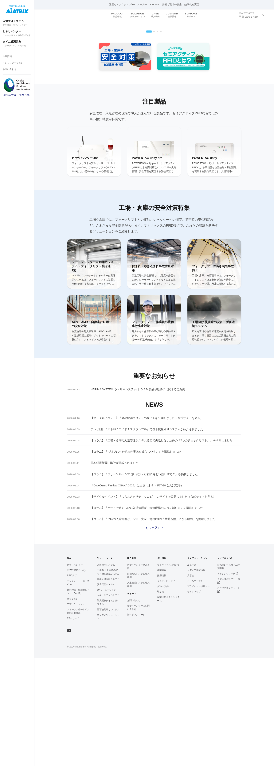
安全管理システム (106, 692)
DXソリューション (106, 698)
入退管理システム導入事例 (138, 692)
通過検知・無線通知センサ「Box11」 (78, 700)
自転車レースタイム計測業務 (228, 675)
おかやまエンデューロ (228, 698)
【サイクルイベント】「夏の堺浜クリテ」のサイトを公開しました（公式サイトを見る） (147, 526)
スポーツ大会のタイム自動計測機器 (78, 719)
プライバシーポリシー (198, 694)
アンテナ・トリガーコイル (78, 691)
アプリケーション (76, 712)
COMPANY (172, 15)
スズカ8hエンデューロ (228, 689)
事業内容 (161, 678)
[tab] (149, 140)
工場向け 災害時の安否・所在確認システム (108, 680)
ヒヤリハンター (17, 33)
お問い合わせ (9, 69)
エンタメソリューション (108, 725)
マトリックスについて (168, 673)
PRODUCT (117, 15)
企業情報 (7, 56)
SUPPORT (191, 15)
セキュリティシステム (108, 703)
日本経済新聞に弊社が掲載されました (114, 571)
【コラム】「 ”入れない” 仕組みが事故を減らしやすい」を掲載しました (136, 560)
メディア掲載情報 (196, 678)
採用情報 (161, 683)
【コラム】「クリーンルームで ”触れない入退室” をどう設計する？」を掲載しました (144, 582)
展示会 (190, 683)
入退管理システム (17, 23)
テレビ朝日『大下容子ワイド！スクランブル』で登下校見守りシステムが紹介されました (147, 537)
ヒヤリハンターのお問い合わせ (138, 715)
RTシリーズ (73, 726)
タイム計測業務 (17, 43)
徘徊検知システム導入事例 (138, 684)
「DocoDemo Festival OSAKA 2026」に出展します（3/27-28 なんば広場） (137, 593)
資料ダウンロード (136, 723)
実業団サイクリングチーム (168, 707)
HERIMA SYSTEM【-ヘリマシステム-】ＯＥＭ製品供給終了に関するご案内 (138, 497)
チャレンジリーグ (227, 682)
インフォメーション (13, 63)
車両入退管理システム (108, 687)
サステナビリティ (166, 689)
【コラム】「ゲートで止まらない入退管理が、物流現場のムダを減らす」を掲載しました (147, 616)
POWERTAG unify (76, 678)
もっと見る (154, 636)
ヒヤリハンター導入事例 (138, 675)
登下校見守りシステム (108, 717)
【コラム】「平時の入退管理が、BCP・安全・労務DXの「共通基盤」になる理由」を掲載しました (153, 627)
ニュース (191, 673)
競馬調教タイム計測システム (108, 710)
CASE (155, 15)
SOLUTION (137, 15)
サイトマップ (194, 699)
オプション (72, 707)
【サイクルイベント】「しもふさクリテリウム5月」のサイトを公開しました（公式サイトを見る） (153, 604)
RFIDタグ (72, 683)
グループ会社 (164, 694)
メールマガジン (195, 689)
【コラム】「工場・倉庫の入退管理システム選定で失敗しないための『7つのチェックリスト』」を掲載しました (162, 548)
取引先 (160, 699)
